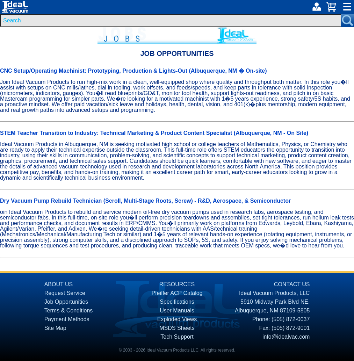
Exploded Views (177, 319)
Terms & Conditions (68, 310)
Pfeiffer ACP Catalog (176, 293)
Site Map (55, 328)
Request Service (64, 293)
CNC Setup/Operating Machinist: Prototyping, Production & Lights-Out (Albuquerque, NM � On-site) (133, 71)
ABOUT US (58, 284)
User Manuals (177, 310)
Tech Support (176, 337)
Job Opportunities (66, 302)
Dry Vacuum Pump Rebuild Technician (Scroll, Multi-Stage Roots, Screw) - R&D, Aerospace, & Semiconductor (145, 201)
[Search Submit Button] (347, 20)
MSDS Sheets (176, 328)
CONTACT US (292, 284)
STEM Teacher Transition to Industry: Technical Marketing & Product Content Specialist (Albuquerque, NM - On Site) (154, 133)
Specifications (177, 302)
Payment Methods (66, 319)
